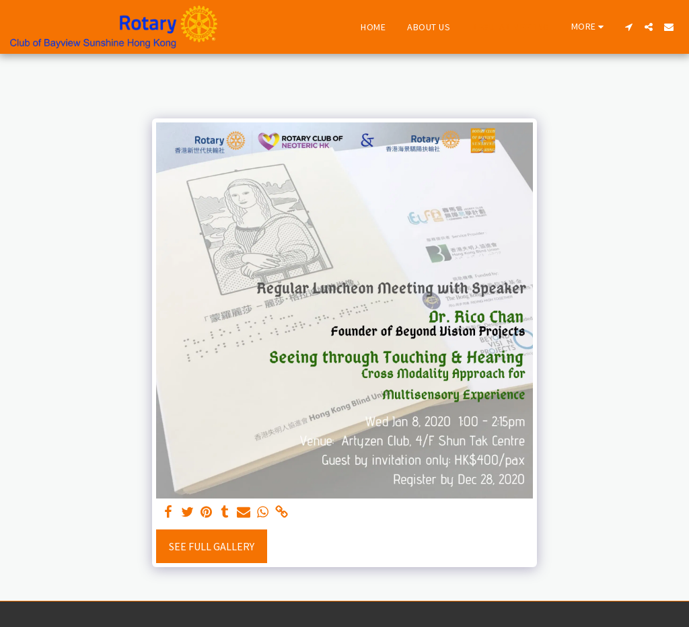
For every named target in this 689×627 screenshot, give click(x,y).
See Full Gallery (211, 546)
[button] (628, 27)
